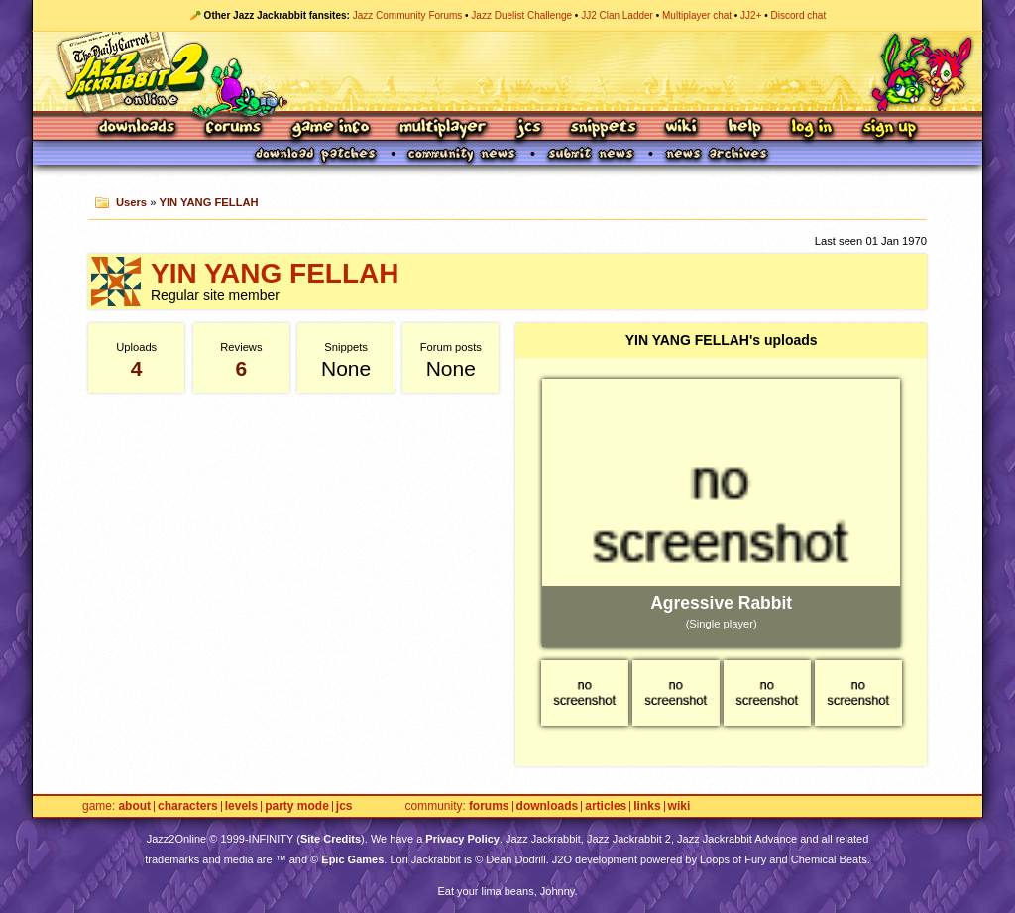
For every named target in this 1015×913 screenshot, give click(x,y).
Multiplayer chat (697, 15)
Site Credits (330, 839)
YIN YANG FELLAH (209, 202)
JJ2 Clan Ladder (617, 15)
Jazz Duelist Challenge (521, 15)
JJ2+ (750, 15)
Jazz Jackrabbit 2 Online (507, 71)
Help (744, 128)
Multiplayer (442, 128)
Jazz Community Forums (408, 15)
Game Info (330, 128)
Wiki (682, 128)
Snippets (603, 128)
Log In (812, 128)
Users (131, 202)
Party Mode (297, 806)
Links (646, 806)
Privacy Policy (462, 839)
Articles (605, 806)
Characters (188, 806)
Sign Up (889, 128)
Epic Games (352, 859)
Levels (241, 806)
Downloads (138, 128)
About (134, 806)
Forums (234, 128)
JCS (528, 128)
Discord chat (799, 15)
